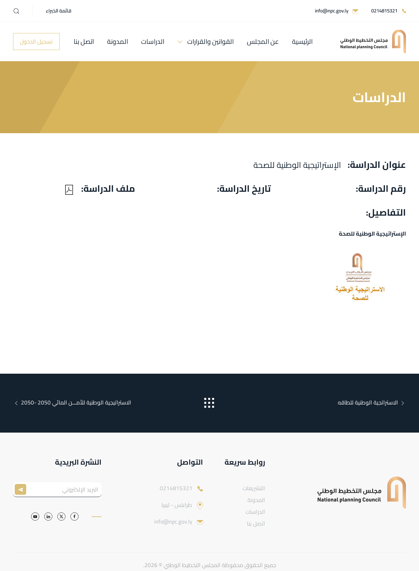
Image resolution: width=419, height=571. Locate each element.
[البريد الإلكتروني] (57, 489)
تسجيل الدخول (36, 41)
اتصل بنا (84, 41)
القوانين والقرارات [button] (210, 41)
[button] (16, 11)
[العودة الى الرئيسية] (373, 41)
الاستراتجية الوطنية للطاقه (372, 402)
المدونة (117, 41)
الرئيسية (302, 41)
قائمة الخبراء (58, 10)
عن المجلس (263, 41)
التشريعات (254, 488)
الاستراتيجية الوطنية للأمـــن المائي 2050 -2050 (72, 402)
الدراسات (152, 41)
